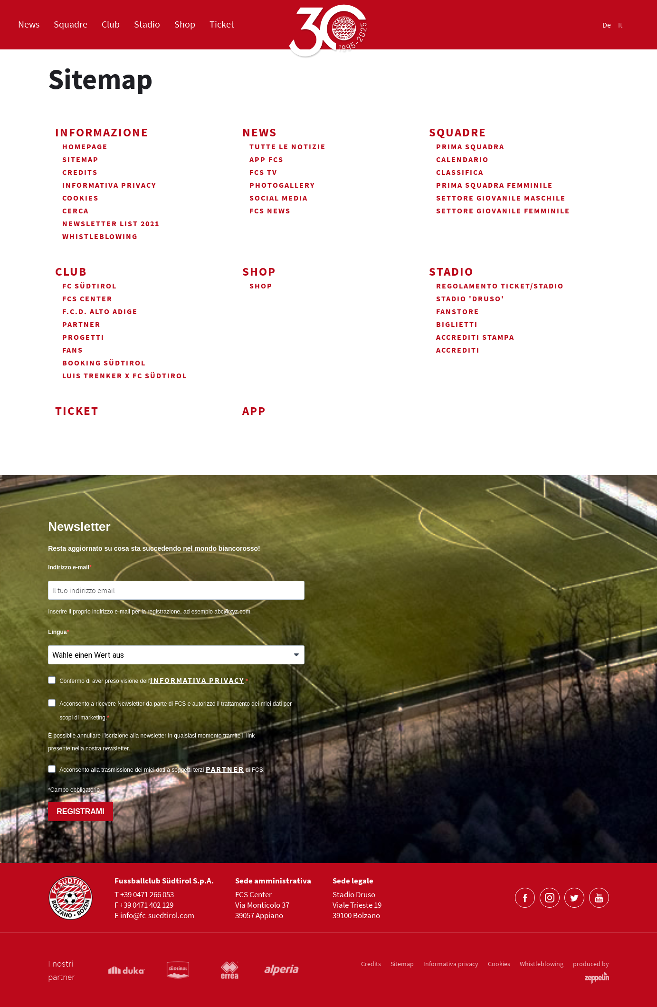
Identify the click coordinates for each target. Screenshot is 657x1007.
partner (225, 769)
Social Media (278, 197)
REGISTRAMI (80, 811)
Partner (81, 324)
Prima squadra (470, 146)
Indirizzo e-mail (68, 567)
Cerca (75, 210)
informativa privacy (197, 680)
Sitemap (80, 159)
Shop (184, 24)
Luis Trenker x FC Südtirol (124, 375)
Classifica (460, 172)
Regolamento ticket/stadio (500, 285)
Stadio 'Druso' (470, 298)
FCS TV (263, 172)
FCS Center (87, 298)
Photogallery (282, 185)
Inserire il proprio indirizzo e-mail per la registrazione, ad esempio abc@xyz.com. (150, 611)
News (28, 24)
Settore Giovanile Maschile (501, 197)
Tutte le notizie (287, 146)
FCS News (270, 210)
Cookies (80, 197)
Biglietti (457, 324)
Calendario (462, 159)
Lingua (57, 632)
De (606, 25)
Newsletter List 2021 (111, 223)
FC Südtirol (89, 285)
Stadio (147, 24)
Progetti (83, 337)
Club (111, 24)
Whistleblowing (100, 236)
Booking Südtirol (104, 362)
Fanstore (457, 311)
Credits (80, 172)
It (620, 25)
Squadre (70, 24)
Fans (72, 350)
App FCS (266, 159)
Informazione (102, 132)
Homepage (85, 146)
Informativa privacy (109, 185)
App (254, 410)
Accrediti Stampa (475, 337)
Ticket (221, 24)
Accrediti (458, 350)
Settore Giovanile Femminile (503, 210)
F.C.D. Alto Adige (100, 311)
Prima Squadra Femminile (494, 185)
